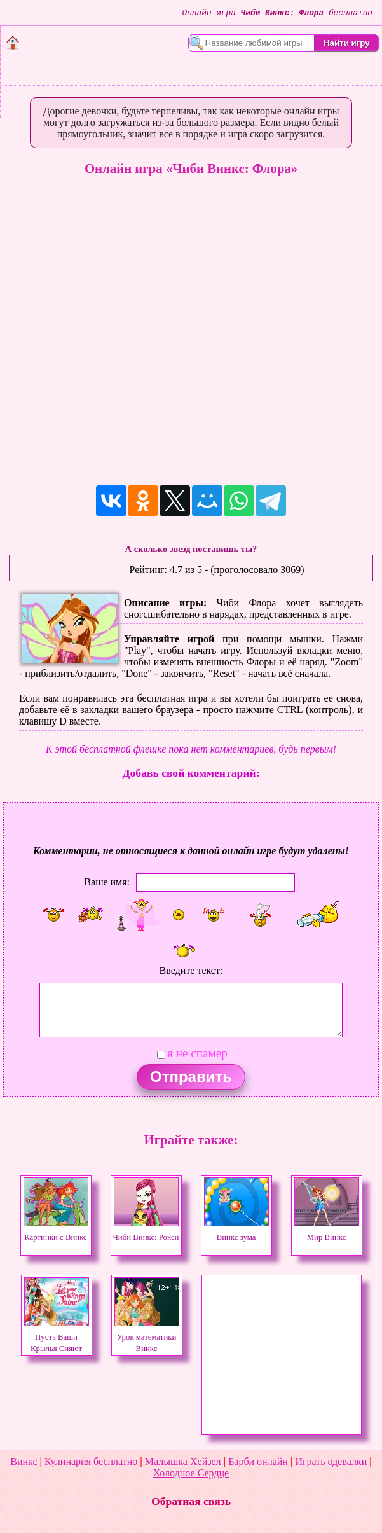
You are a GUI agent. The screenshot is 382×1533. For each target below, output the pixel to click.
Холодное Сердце (191, 1472)
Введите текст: (191, 970)
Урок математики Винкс (146, 1337)
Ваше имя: (107, 882)
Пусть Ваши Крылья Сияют (56, 1337)
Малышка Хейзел (183, 1461)
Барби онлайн (258, 1461)
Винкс (23, 1461)
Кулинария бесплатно (90, 1461)
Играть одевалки (331, 1461)
